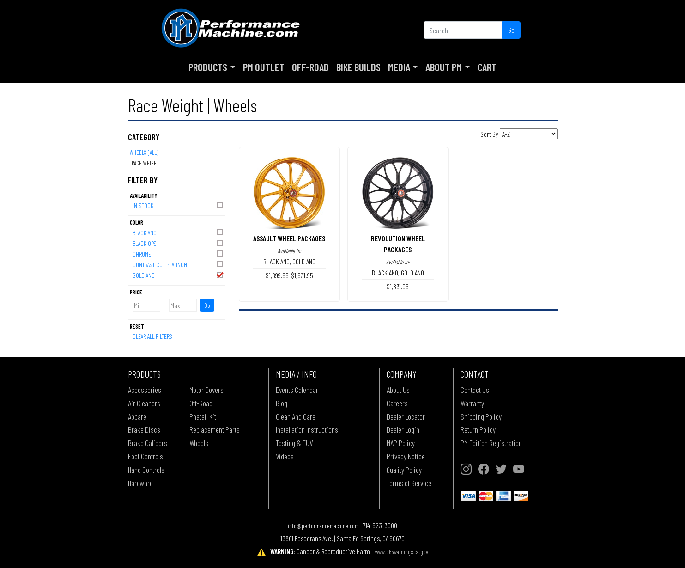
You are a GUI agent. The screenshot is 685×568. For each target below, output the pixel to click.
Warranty (472, 403)
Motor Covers (206, 389)
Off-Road (310, 67)
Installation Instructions (307, 429)
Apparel (138, 416)
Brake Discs (144, 429)
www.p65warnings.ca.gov (401, 552)
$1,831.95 (398, 286)
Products (207, 67)
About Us (398, 389)
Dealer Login (403, 429)
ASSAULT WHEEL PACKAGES (289, 238)
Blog (281, 403)
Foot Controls (145, 456)
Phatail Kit (202, 416)
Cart (487, 67)
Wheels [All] (144, 152)
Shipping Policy (481, 416)
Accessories (144, 389)
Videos (285, 456)
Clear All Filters (152, 336)
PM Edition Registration (491, 442)
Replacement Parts (214, 429)
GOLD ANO (178, 274)
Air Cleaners (144, 403)
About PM (443, 67)
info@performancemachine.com (323, 526)
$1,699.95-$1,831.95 (289, 275)
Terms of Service (409, 483)
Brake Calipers (147, 442)
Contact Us (475, 389)
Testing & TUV (294, 442)
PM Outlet (264, 67)
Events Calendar (297, 389)
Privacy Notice (406, 456)
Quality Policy (404, 469)
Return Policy (478, 429)
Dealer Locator (406, 416)
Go (511, 29)
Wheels (198, 442)
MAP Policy (401, 442)
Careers (397, 403)
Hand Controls (146, 469)
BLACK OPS (178, 242)
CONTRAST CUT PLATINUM (178, 264)
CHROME (178, 253)
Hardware (140, 483)
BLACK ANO (178, 232)
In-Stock (178, 205)
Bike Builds (358, 67)
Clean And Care (295, 416)
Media (399, 67)
